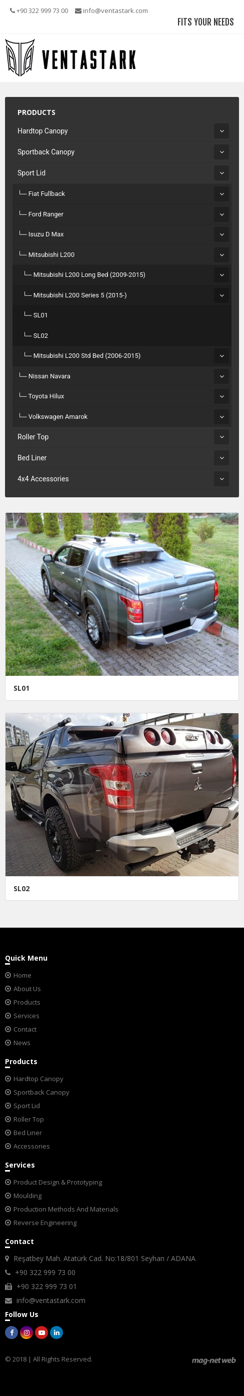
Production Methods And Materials (66, 1209)
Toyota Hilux (46, 396)
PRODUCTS (37, 112)
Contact (25, 1029)
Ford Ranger (46, 214)
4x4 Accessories (43, 479)
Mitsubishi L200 (51, 254)
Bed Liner (32, 458)
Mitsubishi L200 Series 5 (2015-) (80, 295)
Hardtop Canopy (43, 131)
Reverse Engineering (45, 1222)
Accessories (32, 1146)
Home (23, 975)
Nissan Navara (49, 376)
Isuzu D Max (46, 234)
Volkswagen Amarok (58, 416)
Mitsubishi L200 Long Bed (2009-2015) (90, 274)
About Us (27, 988)
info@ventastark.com (111, 10)
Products (27, 1002)
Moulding (28, 1195)
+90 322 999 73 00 (39, 10)
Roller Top (33, 437)
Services (27, 1015)
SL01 (41, 315)
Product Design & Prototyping (58, 1182)
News (22, 1042)
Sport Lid (32, 173)
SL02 (41, 335)
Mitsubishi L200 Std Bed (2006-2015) (87, 355)
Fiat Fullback (46, 193)
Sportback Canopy (46, 152)
